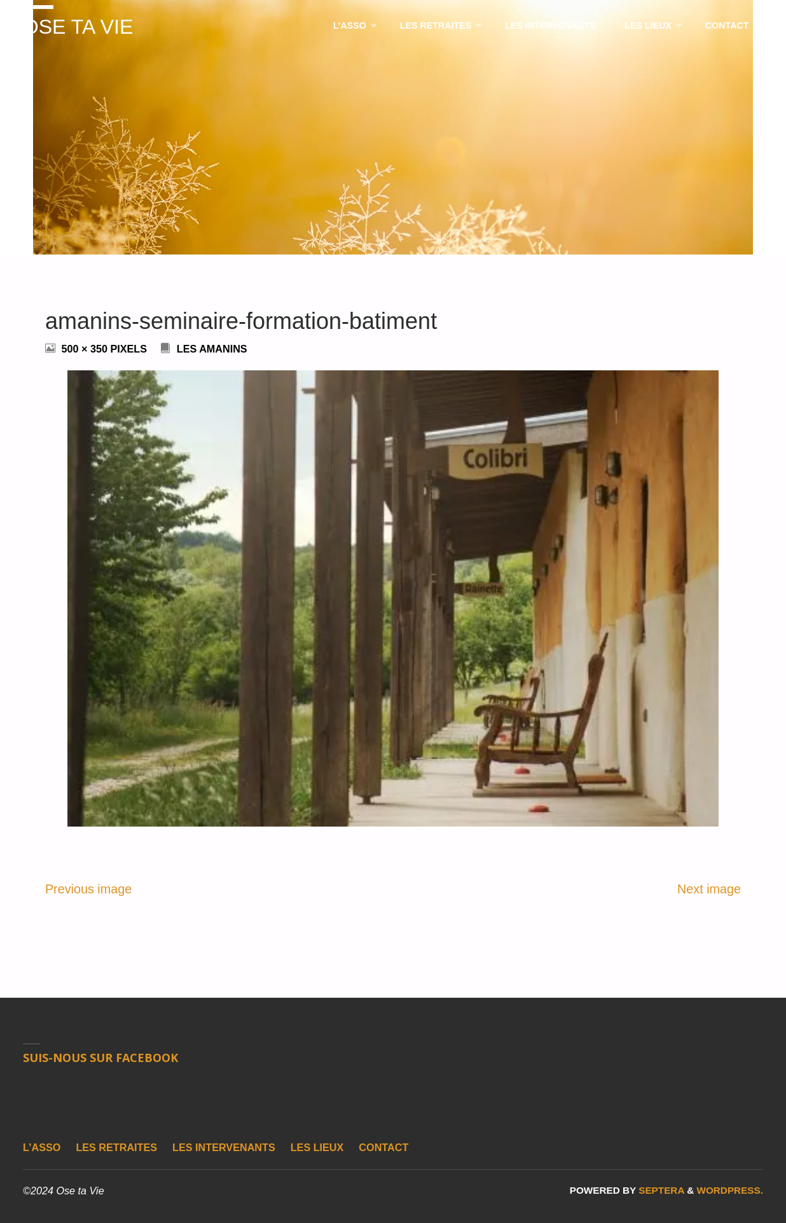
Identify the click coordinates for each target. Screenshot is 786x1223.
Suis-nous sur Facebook (100, 1057)
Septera (660, 1190)
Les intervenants (223, 1147)
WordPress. (729, 1190)
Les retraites (116, 1147)
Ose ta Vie (78, 27)
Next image (709, 889)
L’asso (41, 1147)
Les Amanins (212, 348)
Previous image (88, 889)
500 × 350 (85, 348)
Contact (383, 1147)
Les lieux (317, 1147)
